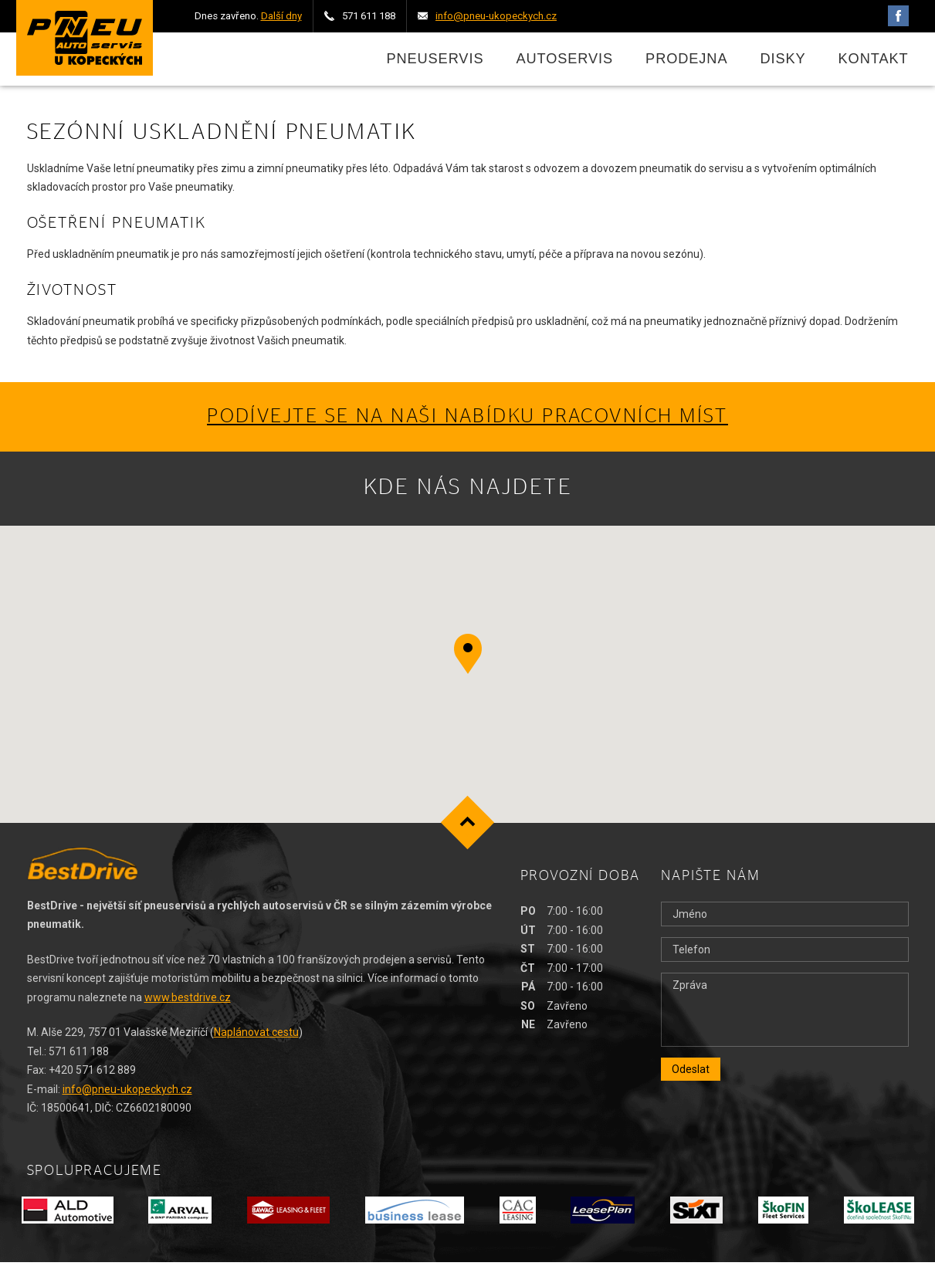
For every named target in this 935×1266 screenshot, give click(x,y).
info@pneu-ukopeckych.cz (127, 1093)
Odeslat (691, 1074)
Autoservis (564, 61)
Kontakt (873, 61)
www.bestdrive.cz (187, 1001)
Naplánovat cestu (256, 1037)
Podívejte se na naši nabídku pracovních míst (467, 421)
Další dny (281, 16)
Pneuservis (434, 61)
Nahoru (467, 827)
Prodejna (686, 61)
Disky (782, 61)
